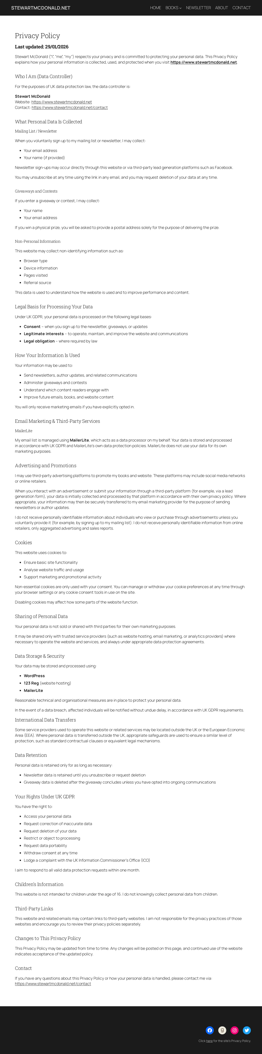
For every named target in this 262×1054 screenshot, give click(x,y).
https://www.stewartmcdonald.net (204, 62)
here (209, 1041)
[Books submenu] (180, 7)
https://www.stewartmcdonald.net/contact (70, 107)
